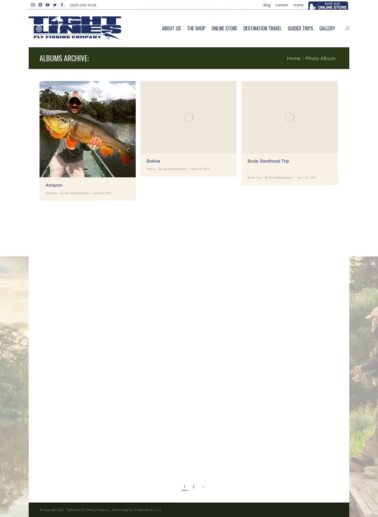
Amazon (54, 185)
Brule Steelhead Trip (268, 161)
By (75, 193)
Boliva (151, 169)
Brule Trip (254, 178)
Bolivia (153, 161)
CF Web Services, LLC (147, 510)
